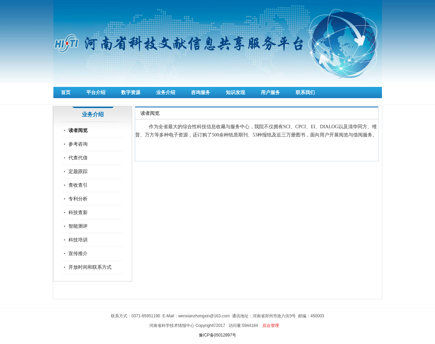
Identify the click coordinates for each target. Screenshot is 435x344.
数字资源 (130, 92)
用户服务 (270, 92)
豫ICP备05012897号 (217, 335)
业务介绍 (165, 92)
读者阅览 (78, 130)
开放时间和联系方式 (90, 267)
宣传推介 (78, 253)
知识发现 (235, 92)
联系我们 (305, 92)
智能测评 (78, 226)
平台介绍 (95, 92)
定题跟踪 (78, 171)
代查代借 (78, 157)
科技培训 (78, 239)
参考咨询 (78, 144)
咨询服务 (200, 92)
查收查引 (78, 185)
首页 (66, 92)
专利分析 (78, 198)
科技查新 (78, 212)
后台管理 (271, 325)
